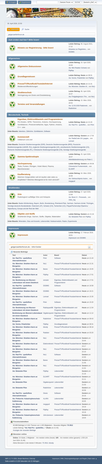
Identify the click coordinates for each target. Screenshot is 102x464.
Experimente (72, 221)
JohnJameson (48, 415)
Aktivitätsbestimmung (76, 159)
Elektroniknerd (48, 344)
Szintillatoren (38, 131)
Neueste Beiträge (19, 252)
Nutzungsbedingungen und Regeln (76, 458)
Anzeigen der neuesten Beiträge (24, 430)
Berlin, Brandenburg (47, 203)
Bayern (36, 203)
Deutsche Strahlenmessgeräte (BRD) (59, 144)
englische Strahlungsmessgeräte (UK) (46, 147)
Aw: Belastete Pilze (75, 217)
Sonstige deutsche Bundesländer (19, 206)
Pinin (92, 125)
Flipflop (71, 70)
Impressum (23, 235)
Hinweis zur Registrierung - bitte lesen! (36, 48)
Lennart (71, 141)
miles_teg (72, 200)
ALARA (45, 399)
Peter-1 (89, 159)
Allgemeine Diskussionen (29, 66)
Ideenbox (22, 131)
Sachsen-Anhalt (79, 203)
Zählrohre (29, 131)
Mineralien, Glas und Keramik (29, 221)
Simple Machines (23, 458)
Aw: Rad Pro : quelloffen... (78, 125)
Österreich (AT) (37, 206)
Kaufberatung (24, 174)
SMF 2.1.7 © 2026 (11, 458)
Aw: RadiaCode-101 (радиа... (79, 138)
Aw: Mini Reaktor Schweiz (78, 68)
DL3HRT (72, 169)
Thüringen (90, 203)
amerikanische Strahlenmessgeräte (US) (74, 147)
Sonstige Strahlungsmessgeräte (74, 150)
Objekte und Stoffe (26, 214)
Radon (64, 221)
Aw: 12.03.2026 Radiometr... (79, 106)
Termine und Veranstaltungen (31, 104)
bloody (45, 327)
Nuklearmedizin (55, 221)
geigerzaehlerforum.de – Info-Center (26, 247)
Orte (20, 194)
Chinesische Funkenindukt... (79, 166)
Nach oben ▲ (92, 458)
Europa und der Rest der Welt (27, 209)
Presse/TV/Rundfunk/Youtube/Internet (35, 84)
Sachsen (70, 203)
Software (47, 131)
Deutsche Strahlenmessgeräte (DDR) (32, 144)
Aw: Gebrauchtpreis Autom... (79, 179)
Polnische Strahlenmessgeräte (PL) (20, 150)
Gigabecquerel (48, 313)
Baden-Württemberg (26, 203)
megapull (72, 181)
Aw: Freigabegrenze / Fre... (78, 97)
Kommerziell (23, 137)
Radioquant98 (48, 308)
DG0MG (72, 52)
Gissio (45, 393)
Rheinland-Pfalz (60, 203)
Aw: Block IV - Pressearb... (78, 197)
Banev (45, 269)
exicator (46, 280)
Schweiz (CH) (48, 206)
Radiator (46, 333)
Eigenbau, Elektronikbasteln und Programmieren (40, 119)
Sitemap (32, 458)
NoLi (93, 86)
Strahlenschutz (24, 92)
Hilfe (62, 458)
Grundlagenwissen (26, 76)
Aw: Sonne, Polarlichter (77, 78)
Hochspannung (25, 163)
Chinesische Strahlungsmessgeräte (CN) (48, 150)
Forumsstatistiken (20, 422)
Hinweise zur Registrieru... (78, 49)
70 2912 (70, 425)
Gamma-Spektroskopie (28, 157)
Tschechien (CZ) (60, 206)
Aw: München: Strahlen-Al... (78, 86)
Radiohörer (72, 108)
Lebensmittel (45, 221)
